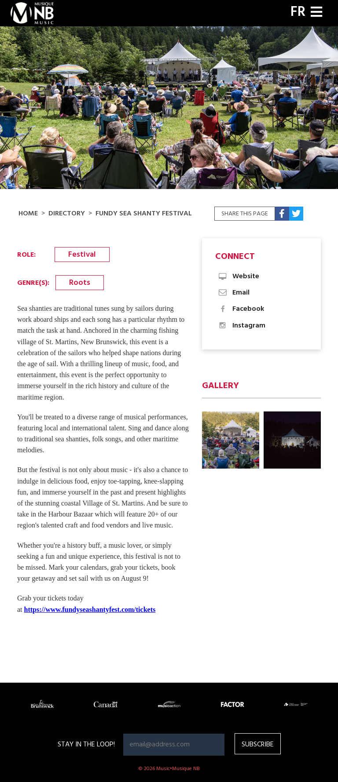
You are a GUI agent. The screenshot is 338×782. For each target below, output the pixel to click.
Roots (79, 282)
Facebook (240, 309)
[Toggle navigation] (316, 13)
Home (28, 213)
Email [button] (233, 292)
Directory (66, 213)
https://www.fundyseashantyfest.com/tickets (90, 609)
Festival (82, 254)
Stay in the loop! (86, 744)
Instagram (241, 325)
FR (297, 12)
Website (238, 276)
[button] (230, 440)
